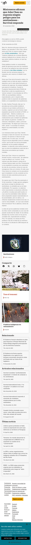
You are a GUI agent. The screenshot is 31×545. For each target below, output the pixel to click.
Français (14, 508)
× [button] (29, 524)
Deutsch (14, 504)
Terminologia (8, 491)
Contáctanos (8, 485)
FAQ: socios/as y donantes (20, 495)
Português (15, 514)
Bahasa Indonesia (17, 520)
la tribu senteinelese (11, 53)
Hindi (13, 516)
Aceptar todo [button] (8, 538)
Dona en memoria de (18, 491)
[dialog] (15, 533)
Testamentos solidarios (19, 493)
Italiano (14, 510)
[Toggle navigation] (28, 2)
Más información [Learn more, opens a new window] (17, 535)
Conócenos (7, 483)
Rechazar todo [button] (22, 538)
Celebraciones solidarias (19, 489)
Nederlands (15, 512)
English (14, 506)
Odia (13, 518)
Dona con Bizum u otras (19, 487)
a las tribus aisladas (16, 70)
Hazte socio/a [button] (19, 2)
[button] (15, 542)
